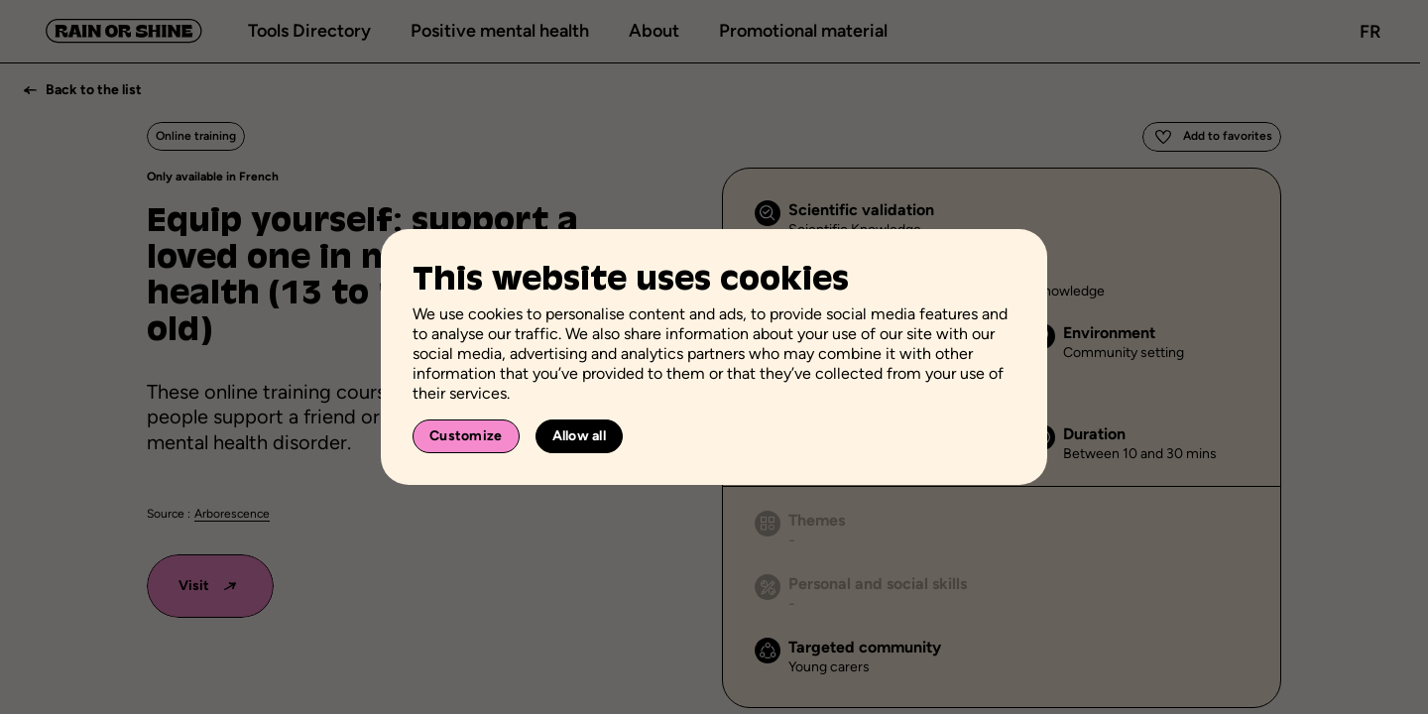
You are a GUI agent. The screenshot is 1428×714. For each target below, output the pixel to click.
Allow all (579, 435)
